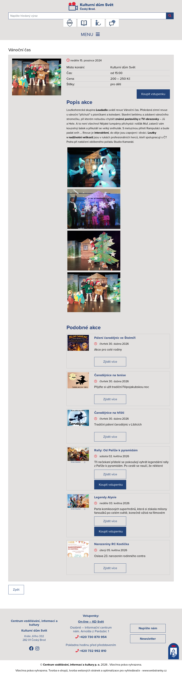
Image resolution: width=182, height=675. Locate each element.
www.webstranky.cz (154, 670)
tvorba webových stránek (84, 670)
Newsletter (148, 639)
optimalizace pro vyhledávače (121, 670)
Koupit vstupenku (153, 94)
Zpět (16, 590)
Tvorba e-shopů (58, 670)
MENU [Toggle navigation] (91, 34)
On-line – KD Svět (91, 622)
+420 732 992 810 (92, 651)
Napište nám (148, 628)
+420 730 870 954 (93, 637)
